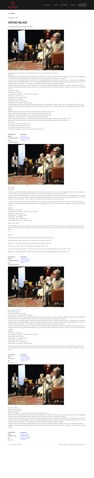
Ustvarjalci (48, 4)
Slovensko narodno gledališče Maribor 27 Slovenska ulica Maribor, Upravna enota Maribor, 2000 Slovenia (25, 437)
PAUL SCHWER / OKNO (15, 444)
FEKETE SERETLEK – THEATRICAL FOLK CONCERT (72, 444)
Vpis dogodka (64, 4)
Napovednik (82, 4)
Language (74, 4)
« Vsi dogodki (11, 13)
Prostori (56, 4)
